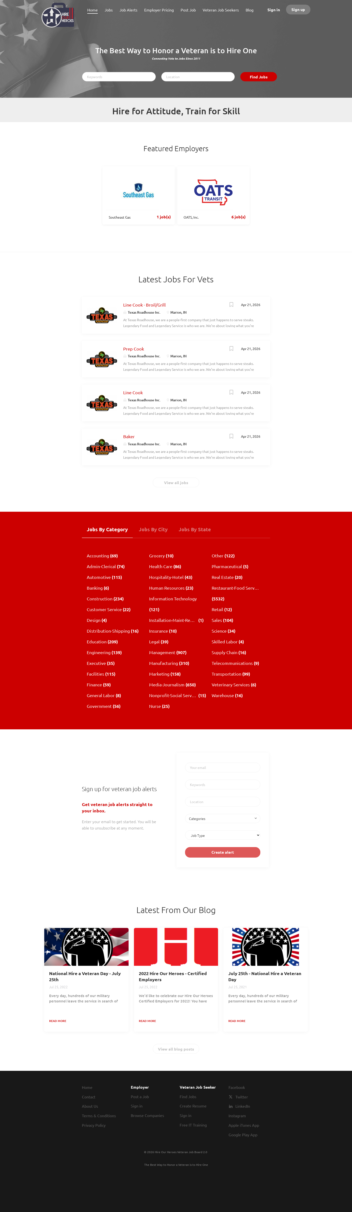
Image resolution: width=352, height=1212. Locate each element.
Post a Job (140, 1096)
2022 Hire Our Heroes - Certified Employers (173, 976)
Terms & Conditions (99, 1115)
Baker (129, 436)
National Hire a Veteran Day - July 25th (85, 976)
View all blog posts (176, 1049)
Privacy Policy (94, 1125)
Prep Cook (133, 348)
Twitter (241, 1096)
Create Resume (193, 1105)
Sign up (298, 9)
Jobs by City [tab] (153, 529)
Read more (57, 1021)
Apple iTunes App (244, 1125)
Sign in (273, 9)
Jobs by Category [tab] (107, 529)
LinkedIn (242, 1106)
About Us (90, 1106)
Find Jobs (259, 76)
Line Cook (133, 392)
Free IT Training (193, 1124)
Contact (88, 1096)
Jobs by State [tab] (195, 529)
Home (87, 1087)
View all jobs (176, 482)
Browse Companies (147, 1115)
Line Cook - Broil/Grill (144, 304)
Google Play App (243, 1134)
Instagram (237, 1115)
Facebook (237, 1087)
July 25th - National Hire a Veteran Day (264, 976)
